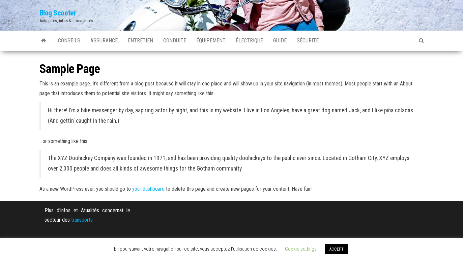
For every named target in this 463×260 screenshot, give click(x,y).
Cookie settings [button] (301, 249)
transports (82, 220)
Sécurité (308, 40)
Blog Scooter (57, 13)
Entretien (140, 40)
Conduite (174, 40)
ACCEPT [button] (336, 249)
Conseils (69, 40)
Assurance (104, 40)
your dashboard (148, 189)
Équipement (211, 40)
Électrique (249, 40)
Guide (280, 40)
